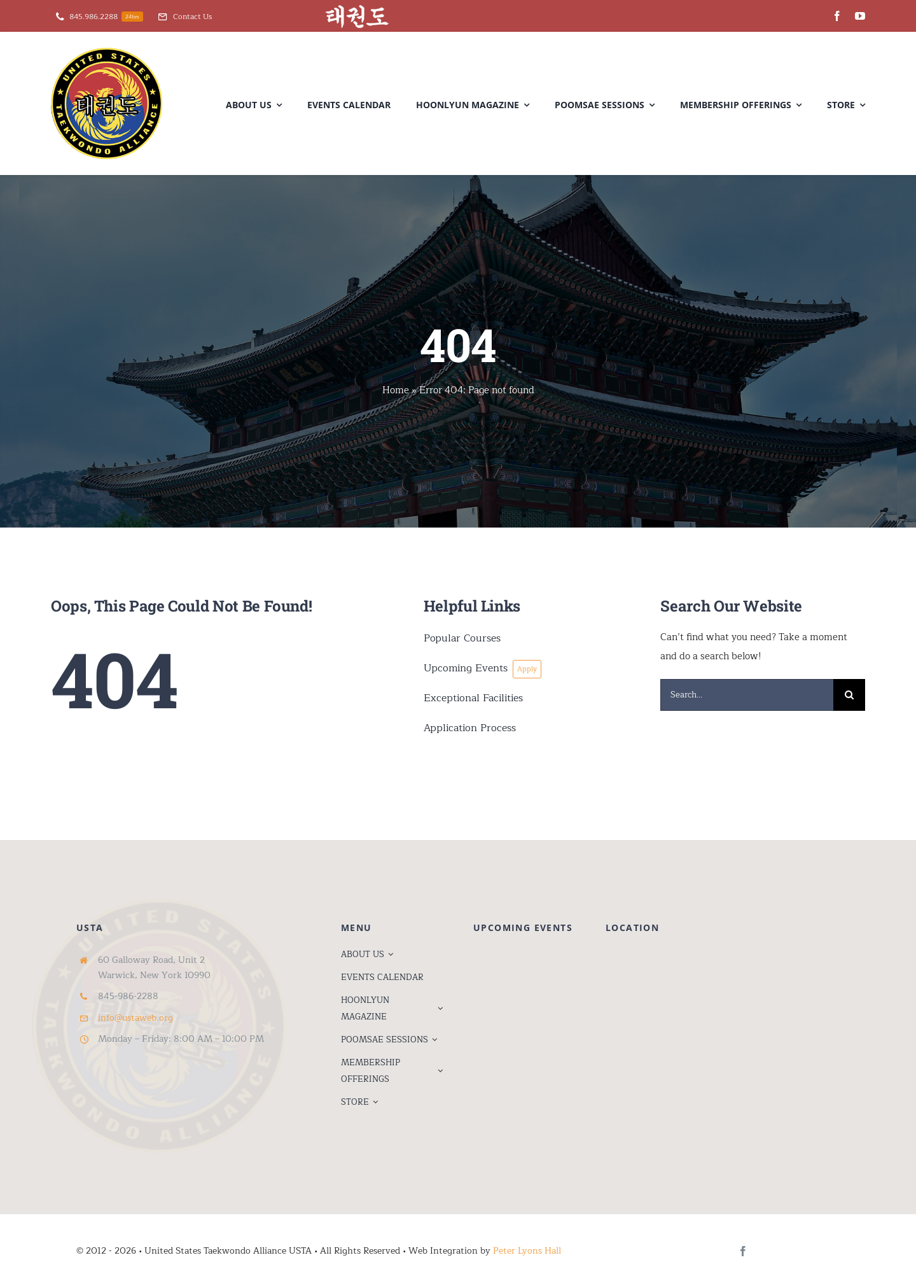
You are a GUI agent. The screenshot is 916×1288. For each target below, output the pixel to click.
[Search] (849, 695)
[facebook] (837, 16)
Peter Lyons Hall (527, 1250)
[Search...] (746, 695)
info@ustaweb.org (135, 1018)
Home (395, 390)
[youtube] (860, 16)
